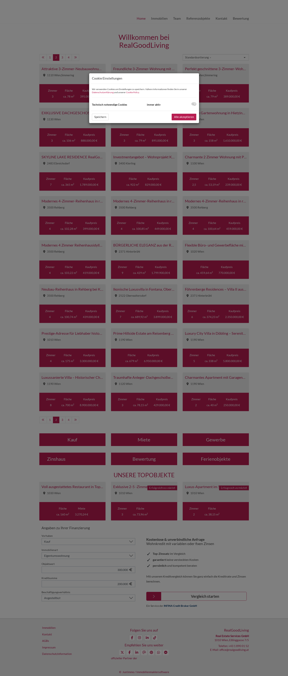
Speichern (100, 116)
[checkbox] (193, 103)
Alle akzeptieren (184, 116)
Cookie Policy (132, 92)
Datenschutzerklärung (103, 92)
